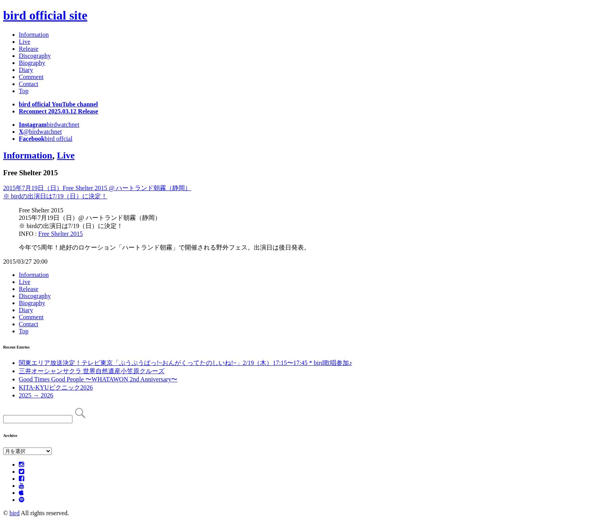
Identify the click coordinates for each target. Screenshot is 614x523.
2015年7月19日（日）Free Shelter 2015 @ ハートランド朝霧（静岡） (97, 188)
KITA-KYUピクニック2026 (56, 387)
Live (24, 41)
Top (24, 91)
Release (28, 48)
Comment (31, 77)
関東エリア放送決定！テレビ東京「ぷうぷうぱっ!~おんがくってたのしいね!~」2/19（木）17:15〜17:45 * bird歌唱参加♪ (185, 362)
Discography (35, 55)
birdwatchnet (49, 124)
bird (14, 513)
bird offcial (45, 138)
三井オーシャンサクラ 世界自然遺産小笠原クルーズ (91, 371)
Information (34, 34)
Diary (26, 69)
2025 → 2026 (36, 395)
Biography (32, 62)
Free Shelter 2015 (60, 233)
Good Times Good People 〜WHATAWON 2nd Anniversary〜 (98, 379)
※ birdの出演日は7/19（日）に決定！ (55, 196)
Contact (28, 84)
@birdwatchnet (40, 131)
